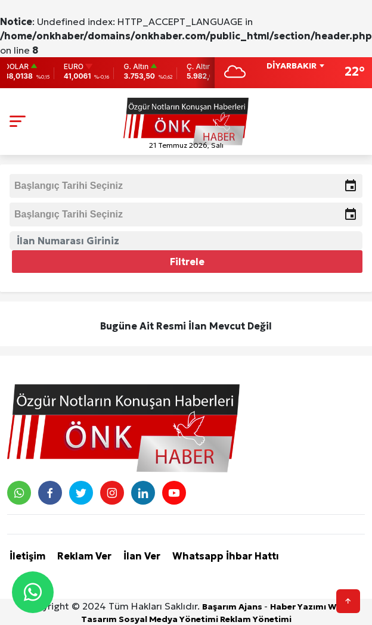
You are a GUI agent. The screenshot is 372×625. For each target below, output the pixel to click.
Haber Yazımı (299, 606)
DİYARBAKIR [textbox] (291, 65)
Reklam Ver (84, 556)
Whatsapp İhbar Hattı (225, 556)
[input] (186, 186)
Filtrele (187, 262)
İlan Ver (141, 556)
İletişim (27, 556)
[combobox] (295, 66)
